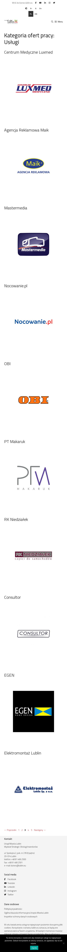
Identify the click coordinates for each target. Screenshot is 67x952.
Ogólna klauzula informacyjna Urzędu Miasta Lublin (26, 912)
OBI (7, 363)
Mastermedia (15, 208)
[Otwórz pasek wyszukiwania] (52, 22)
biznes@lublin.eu (18, 865)
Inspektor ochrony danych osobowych (20, 916)
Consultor (12, 597)
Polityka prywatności (13, 908)
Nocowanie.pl (15, 286)
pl (31, 13)
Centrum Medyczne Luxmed (28, 52)
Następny (40, 830)
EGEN (9, 675)
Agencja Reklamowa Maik (26, 130)
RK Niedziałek (16, 519)
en (36, 13)
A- (31, 8)
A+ (40, 8)
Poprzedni (10, 830)
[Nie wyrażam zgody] (63, 943)
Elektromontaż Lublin (22, 753)
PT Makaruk (14, 441)
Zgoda (34, 948)
